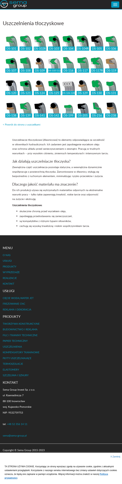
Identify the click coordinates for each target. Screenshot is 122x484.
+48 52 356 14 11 (17, 424)
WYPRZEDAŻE (11, 272)
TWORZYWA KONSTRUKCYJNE (21, 323)
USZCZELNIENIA (12, 346)
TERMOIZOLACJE (13, 363)
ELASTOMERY (11, 369)
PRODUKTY (9, 266)
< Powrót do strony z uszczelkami (21, 124)
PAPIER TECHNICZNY (15, 341)
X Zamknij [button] (115, 456)
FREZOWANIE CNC (14, 303)
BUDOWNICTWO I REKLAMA (20, 329)
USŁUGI (7, 260)
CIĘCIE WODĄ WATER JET (18, 298)
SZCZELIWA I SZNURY (16, 375)
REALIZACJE (10, 278)
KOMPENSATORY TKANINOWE (21, 352)
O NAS (7, 255)
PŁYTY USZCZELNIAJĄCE (17, 358)
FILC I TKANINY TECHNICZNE (20, 335)
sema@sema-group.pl (15, 435)
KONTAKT (8, 283)
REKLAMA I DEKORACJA (17, 309)
